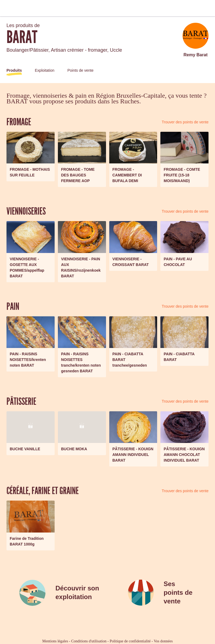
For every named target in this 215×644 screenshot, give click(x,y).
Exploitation (44, 70)
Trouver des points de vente (185, 122)
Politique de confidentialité (130, 641)
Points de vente (80, 70)
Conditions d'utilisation (88, 641)
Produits (14, 70)
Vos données (163, 641)
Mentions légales (55, 641)
